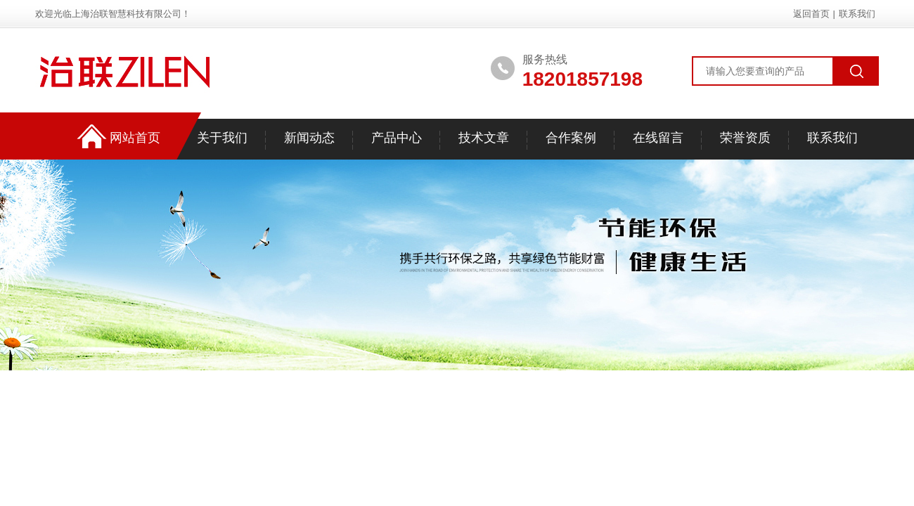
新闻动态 (309, 138)
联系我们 (857, 13)
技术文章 (483, 138)
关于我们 (222, 138)
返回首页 (811, 13)
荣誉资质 (745, 138)
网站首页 (135, 138)
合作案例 (571, 138)
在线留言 (658, 138)
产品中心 (396, 138)
